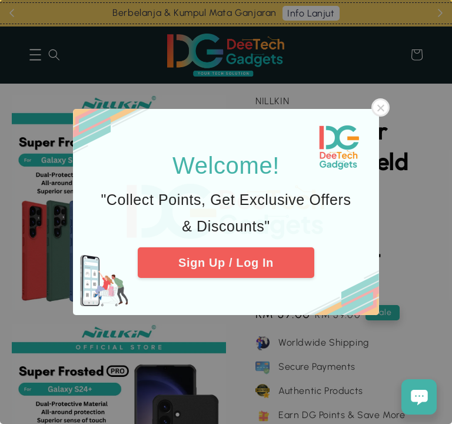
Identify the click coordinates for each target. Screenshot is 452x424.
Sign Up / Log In (226, 262)
